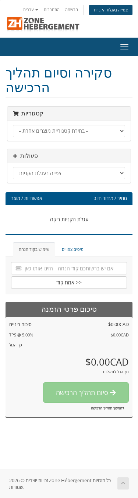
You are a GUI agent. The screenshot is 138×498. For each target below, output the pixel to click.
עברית (30, 9)
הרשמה (71, 9)
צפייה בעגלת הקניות (111, 10)
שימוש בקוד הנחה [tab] (34, 249)
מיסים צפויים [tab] (73, 249)
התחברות (52, 9)
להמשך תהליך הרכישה (107, 408)
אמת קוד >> (69, 282)
